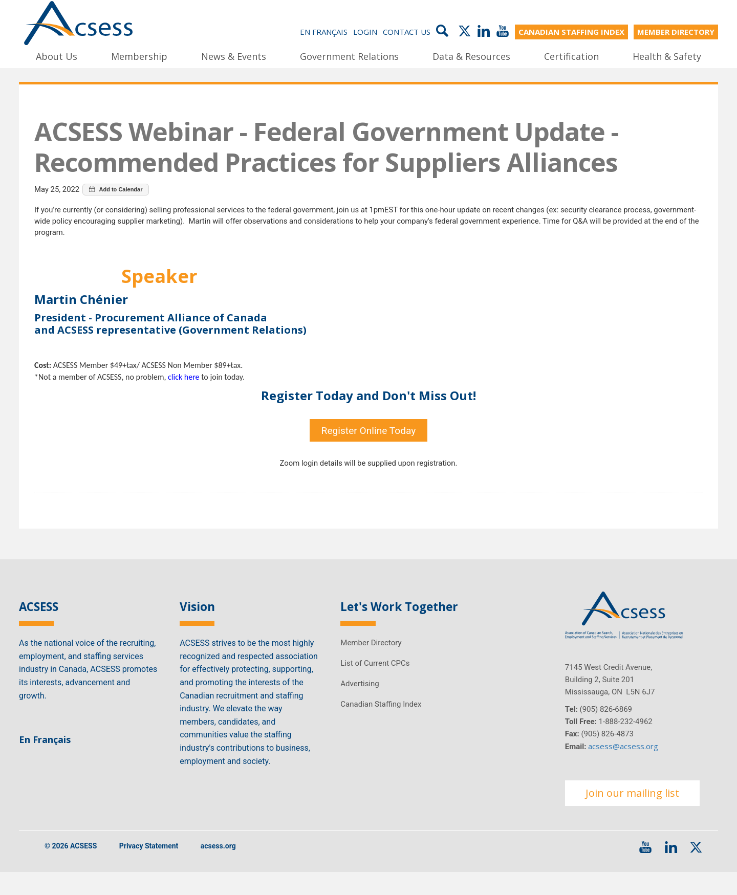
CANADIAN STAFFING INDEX (571, 32)
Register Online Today (368, 448)
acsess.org (218, 869)
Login (365, 32)
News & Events (233, 56)
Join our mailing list (632, 815)
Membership (139, 56)
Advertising (359, 706)
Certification (571, 56)
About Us (56, 56)
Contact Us (406, 32)
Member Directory (370, 665)
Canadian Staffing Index (380, 726)
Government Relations (349, 56)
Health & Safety (667, 56)
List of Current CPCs (374, 685)
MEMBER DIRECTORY (675, 32)
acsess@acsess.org (623, 768)
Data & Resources (471, 56)
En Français (324, 32)
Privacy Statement (149, 869)
